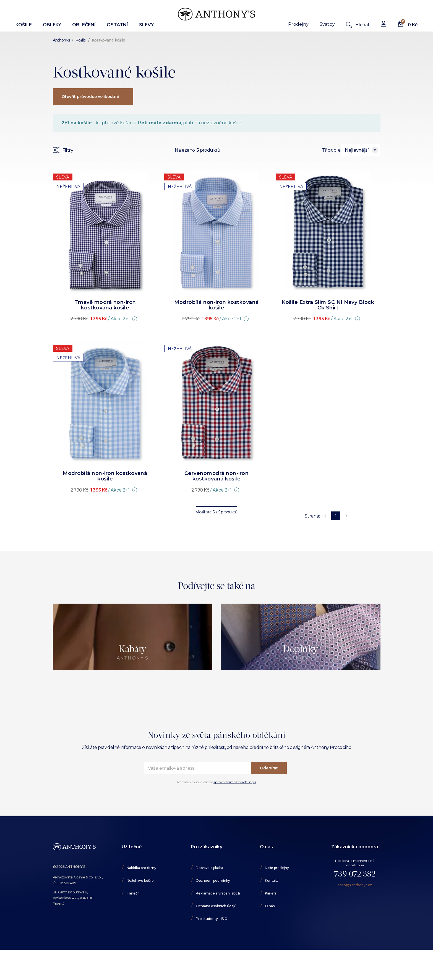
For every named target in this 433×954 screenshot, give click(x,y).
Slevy (146, 24)
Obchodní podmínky (213, 880)
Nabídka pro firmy (141, 868)
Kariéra (271, 893)
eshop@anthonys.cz (355, 885)
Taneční (133, 893)
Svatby (327, 24)
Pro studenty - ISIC (211, 919)
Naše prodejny (277, 868)
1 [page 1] (335, 515)
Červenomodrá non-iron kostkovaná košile (216, 476)
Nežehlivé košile (140, 880)
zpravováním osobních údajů (234, 782)
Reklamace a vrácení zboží (218, 893)
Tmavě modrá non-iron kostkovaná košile (105, 305)
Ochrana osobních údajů (216, 906)
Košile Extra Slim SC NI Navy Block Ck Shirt (328, 305)
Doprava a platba (209, 868)
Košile (23, 24)
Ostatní (117, 24)
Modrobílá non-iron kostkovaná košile (216, 305)
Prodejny (298, 24)
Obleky (52, 24)
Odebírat (269, 768)
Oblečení (84, 24)
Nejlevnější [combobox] (357, 150)
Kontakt (271, 880)
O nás (270, 906)
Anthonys (61, 40)
